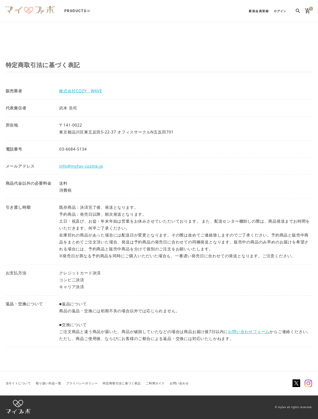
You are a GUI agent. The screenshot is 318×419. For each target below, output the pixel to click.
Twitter (296, 383)
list (91, 11)
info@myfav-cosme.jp (81, 166)
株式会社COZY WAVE (80, 91)
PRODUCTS (75, 11)
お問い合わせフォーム (248, 331)
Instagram (308, 383)
